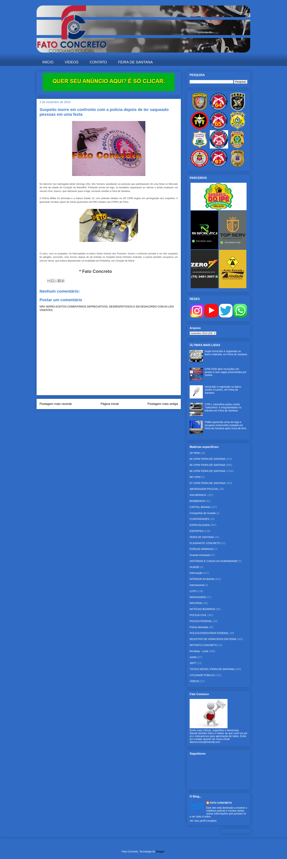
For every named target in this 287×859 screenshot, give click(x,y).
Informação (196, 573)
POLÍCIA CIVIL (198, 615)
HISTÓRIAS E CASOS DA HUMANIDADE (214, 561)
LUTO (193, 591)
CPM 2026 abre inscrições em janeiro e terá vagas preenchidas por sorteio (225, 372)
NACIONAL (196, 603)
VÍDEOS (72, 62)
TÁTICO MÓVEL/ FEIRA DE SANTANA (212, 669)
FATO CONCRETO (221, 802)
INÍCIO (47, 62)
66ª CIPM (195, 477)
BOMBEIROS (197, 501)
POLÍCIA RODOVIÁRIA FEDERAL (209, 633)
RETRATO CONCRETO (203, 645)
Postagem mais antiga (163, 404)
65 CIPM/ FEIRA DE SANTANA (207, 464)
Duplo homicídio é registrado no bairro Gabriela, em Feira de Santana (226, 353)
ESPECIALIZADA (200, 525)
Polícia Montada (199, 627)
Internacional (197, 585)
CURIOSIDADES (199, 518)
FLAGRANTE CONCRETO (205, 543)
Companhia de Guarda (203, 513)
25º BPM (195, 453)
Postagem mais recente (56, 404)
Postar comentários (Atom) (113, 413)
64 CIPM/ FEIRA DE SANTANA (207, 458)
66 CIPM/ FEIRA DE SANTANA (207, 471)
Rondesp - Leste (199, 651)
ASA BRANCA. (198, 494)
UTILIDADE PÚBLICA (202, 675)
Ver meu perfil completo (203, 820)
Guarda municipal (200, 555)
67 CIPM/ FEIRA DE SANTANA (207, 483)
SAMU (193, 657)
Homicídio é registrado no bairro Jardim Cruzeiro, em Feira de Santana (223, 389)
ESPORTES (197, 531)
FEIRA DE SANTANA (135, 62)
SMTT (193, 663)
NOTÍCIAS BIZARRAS (202, 609)
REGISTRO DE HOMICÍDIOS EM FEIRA (213, 639)
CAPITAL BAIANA (200, 507)
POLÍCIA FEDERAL (201, 621)
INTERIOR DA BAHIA (202, 579)
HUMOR (194, 567)
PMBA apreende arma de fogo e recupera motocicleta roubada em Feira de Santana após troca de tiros (225, 425)
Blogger (160, 851)
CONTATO (98, 62)
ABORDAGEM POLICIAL (204, 488)
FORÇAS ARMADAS (202, 549)
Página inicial (110, 404)
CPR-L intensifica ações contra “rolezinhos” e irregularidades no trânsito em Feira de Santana (223, 407)
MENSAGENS (198, 597)
